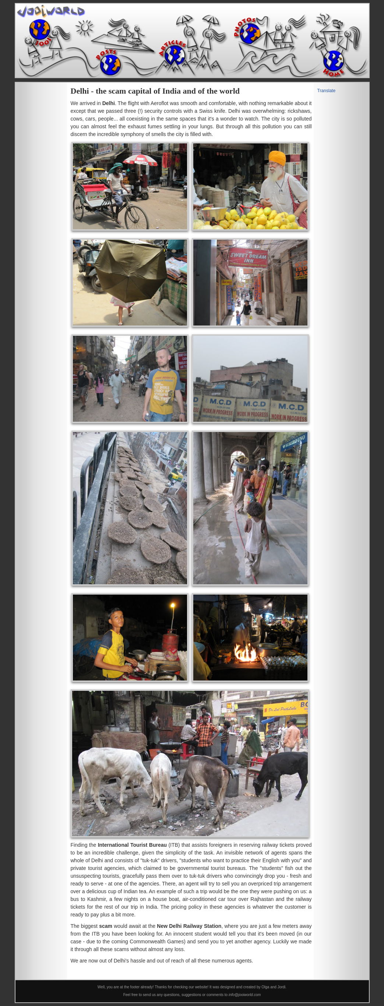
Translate (326, 90)
